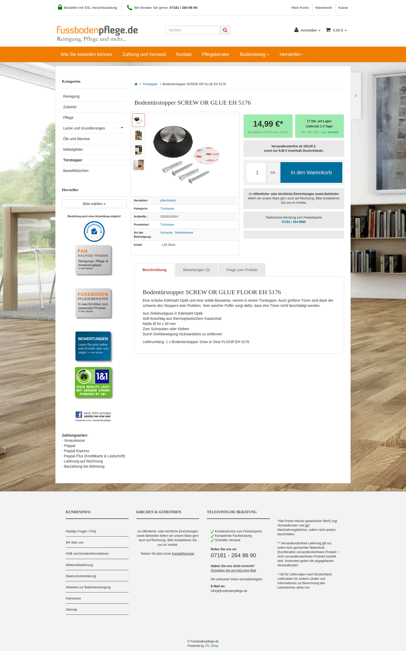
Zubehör (70, 107)
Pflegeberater (215, 54)
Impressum (73, 598)
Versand (333, 132)
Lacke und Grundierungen (95, 127)
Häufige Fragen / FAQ (81, 531)
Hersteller (291, 54)
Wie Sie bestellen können (86, 54)
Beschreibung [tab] (154, 270)
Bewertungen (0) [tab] (196, 270)
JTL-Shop (211, 646)
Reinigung (71, 96)
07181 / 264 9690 (294, 222)
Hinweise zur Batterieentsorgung (88, 587)
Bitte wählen (94, 204)
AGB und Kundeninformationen (87, 553)
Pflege (68, 117)
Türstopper (149, 84)
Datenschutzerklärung (81, 576)
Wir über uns (74, 542)
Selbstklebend (184, 232)
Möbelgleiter (73, 149)
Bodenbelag (254, 54)
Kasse (343, 8)
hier (306, 587)
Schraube (166, 232)
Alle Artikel (168, 200)
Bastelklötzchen (76, 171)
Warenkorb (323, 8)
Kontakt (184, 54)
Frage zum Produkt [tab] (242, 270)
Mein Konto (300, 8)
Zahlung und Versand (144, 54)
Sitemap (71, 609)
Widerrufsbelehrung (79, 565)
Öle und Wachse (76, 139)
